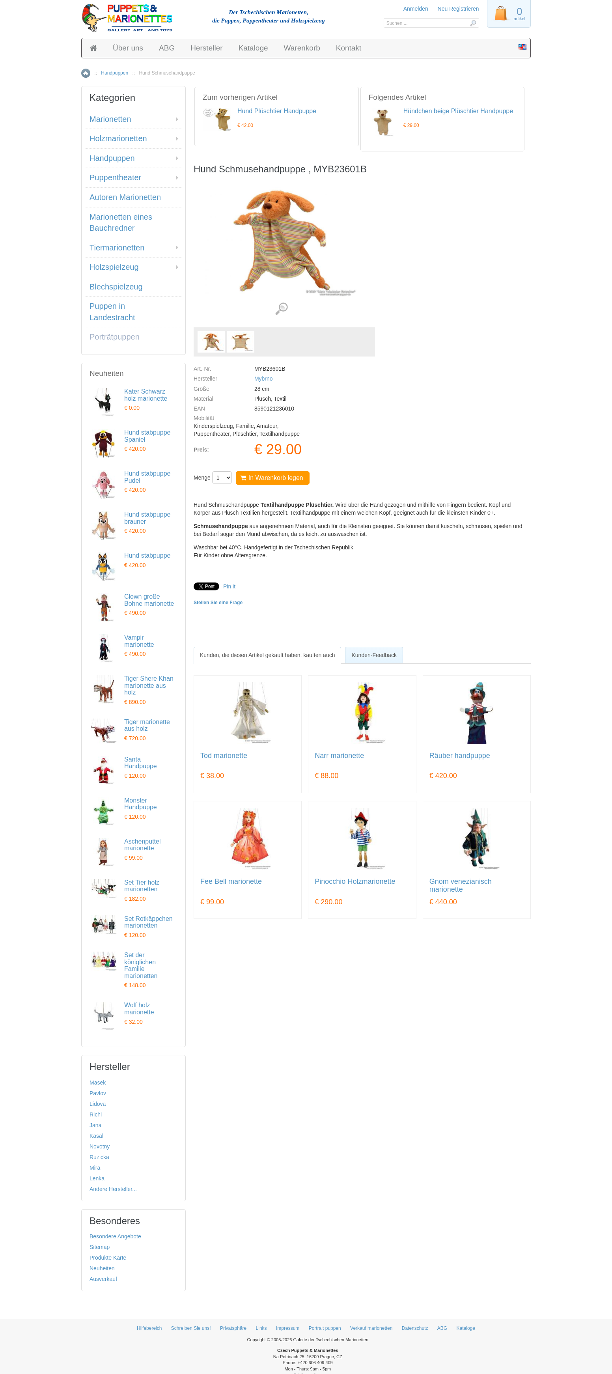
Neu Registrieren (458, 9)
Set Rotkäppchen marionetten (148, 922)
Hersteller (206, 48)
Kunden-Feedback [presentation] (373, 655)
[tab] (267, 655)
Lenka (97, 1178)
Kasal (96, 1136)
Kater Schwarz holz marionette (145, 395)
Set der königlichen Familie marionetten (141, 965)
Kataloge (253, 48)
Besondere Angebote (115, 1236)
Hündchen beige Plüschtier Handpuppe (458, 111)
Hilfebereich (149, 1328)
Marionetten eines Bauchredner (121, 223)
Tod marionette (223, 756)
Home (85, 73)
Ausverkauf (103, 1279)
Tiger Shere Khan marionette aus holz (149, 685)
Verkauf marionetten (371, 1328)
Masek (98, 1082)
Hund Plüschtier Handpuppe (276, 111)
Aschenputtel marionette (142, 845)
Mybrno (263, 378)
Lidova (98, 1104)
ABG (167, 48)
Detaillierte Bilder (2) (281, 309)
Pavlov (98, 1093)
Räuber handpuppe (459, 756)
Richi (96, 1114)
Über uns (128, 48)
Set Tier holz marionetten (141, 886)
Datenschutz (415, 1328)
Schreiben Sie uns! (191, 1328)
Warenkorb (302, 48)
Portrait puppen (325, 1328)
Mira (95, 1168)
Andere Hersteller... (113, 1189)
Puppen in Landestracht (112, 312)
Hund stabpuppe (147, 555)
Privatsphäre (233, 1328)
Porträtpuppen (115, 336)
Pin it (229, 586)
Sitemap (100, 1247)
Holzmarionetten (118, 138)
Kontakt (348, 48)
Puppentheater (115, 177)
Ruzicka (99, 1157)
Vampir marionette (139, 641)
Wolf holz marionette (139, 1009)
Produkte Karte (108, 1258)
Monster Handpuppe (140, 804)
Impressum (287, 1328)
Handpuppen (114, 73)
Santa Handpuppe (140, 763)
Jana (95, 1125)
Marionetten (110, 119)
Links (261, 1328)
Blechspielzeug (116, 286)
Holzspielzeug (114, 267)
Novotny (100, 1146)
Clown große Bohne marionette (149, 600)
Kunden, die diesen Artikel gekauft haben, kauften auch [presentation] (267, 655)
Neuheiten (102, 1268)
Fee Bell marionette (231, 881)
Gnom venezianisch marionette (460, 885)
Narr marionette (339, 756)
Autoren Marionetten (125, 197)
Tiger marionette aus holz (147, 725)
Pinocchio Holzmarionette (355, 881)
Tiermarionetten (117, 247)
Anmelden (415, 9)
